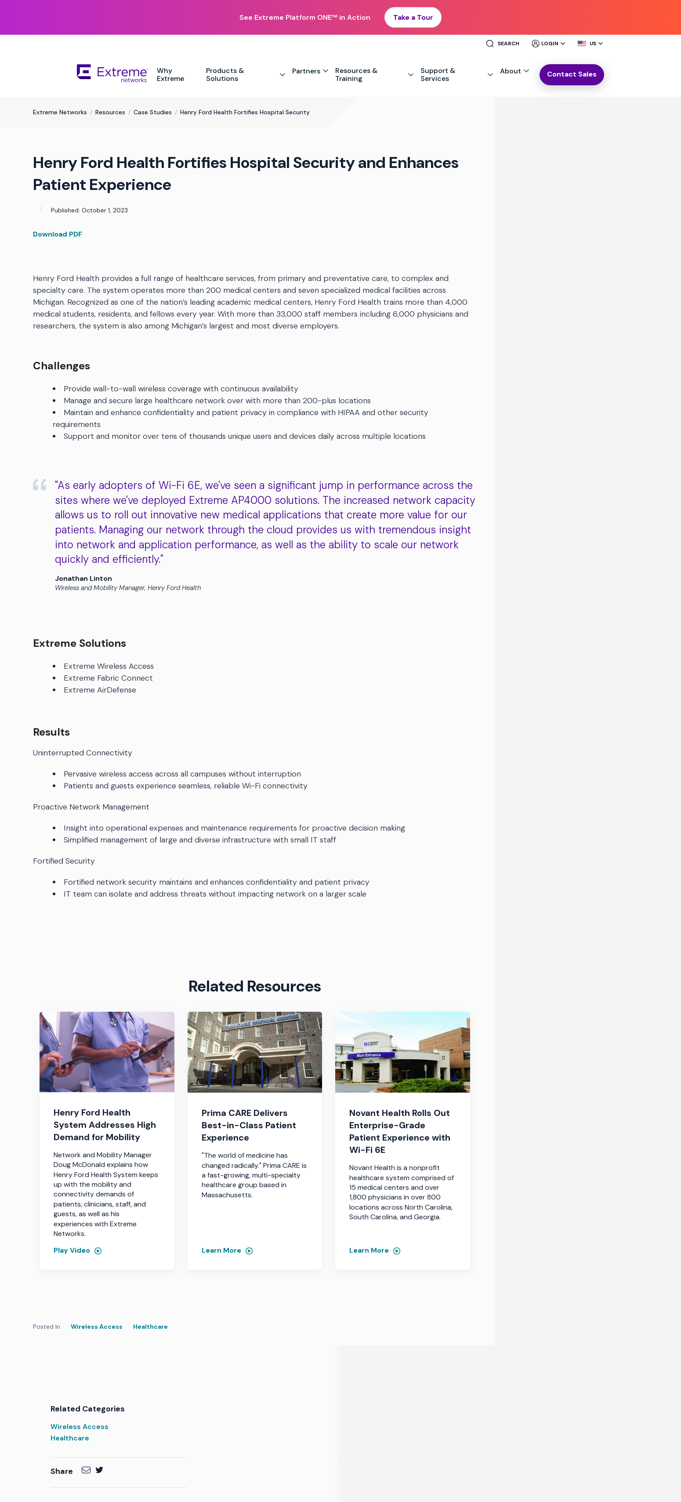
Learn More (221, 1250)
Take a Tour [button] (413, 17)
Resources (110, 113)
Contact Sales (572, 74)
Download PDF (57, 234)
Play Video (72, 1250)
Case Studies (153, 113)
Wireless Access (97, 1327)
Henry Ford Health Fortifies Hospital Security (245, 113)
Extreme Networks (60, 113)
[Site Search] (506, 44)
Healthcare (150, 1327)
